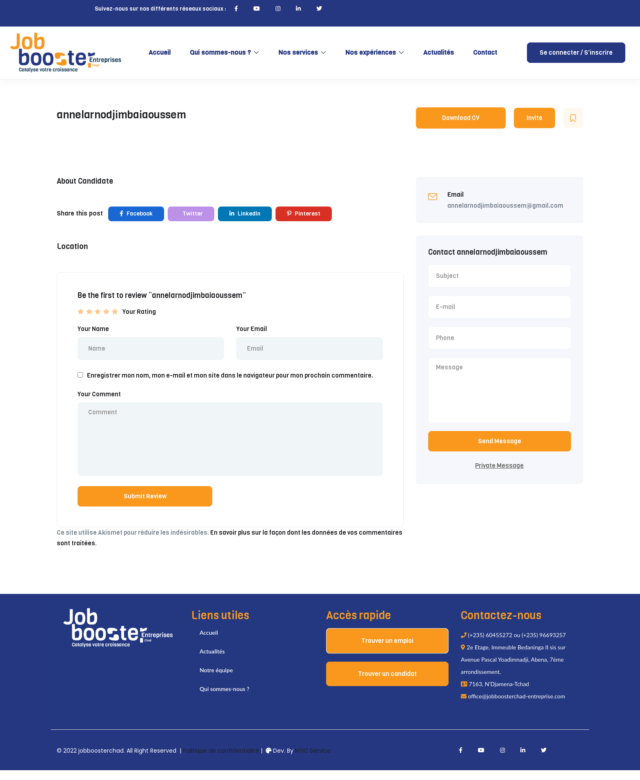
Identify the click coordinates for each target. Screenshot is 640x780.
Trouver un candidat (387, 684)
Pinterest (303, 214)
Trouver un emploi (387, 651)
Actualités (438, 52)
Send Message (499, 446)
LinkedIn (244, 214)
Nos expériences (374, 52)
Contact (485, 52)
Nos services (302, 52)
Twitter (192, 214)
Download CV (461, 118)
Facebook (136, 214)
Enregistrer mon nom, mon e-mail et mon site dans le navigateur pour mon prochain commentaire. (230, 377)
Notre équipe (216, 679)
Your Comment (99, 396)
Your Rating (139, 312)
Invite (534, 118)
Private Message (499, 471)
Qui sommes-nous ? (224, 52)
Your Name (93, 329)
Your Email (251, 329)
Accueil (160, 52)
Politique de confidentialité (221, 760)
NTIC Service (313, 760)
